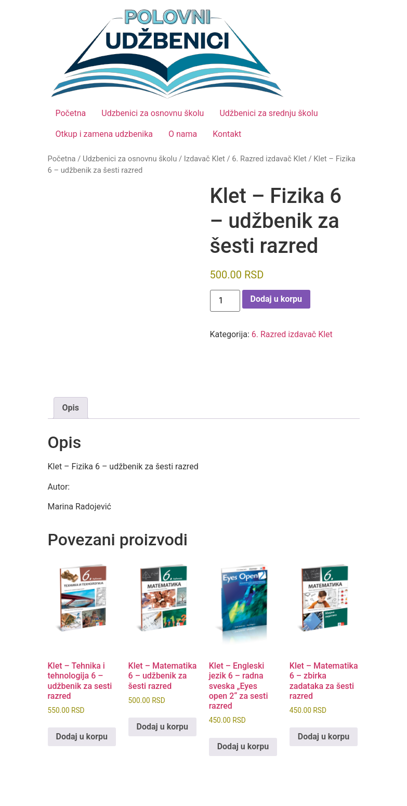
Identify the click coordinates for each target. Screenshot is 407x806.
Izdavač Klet (204, 158)
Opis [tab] (70, 408)
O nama (182, 134)
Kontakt (227, 134)
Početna (71, 113)
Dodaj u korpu (276, 299)
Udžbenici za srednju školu (268, 113)
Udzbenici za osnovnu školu (152, 113)
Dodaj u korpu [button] (82, 736)
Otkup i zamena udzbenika (104, 134)
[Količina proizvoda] (225, 301)
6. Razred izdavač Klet (269, 158)
